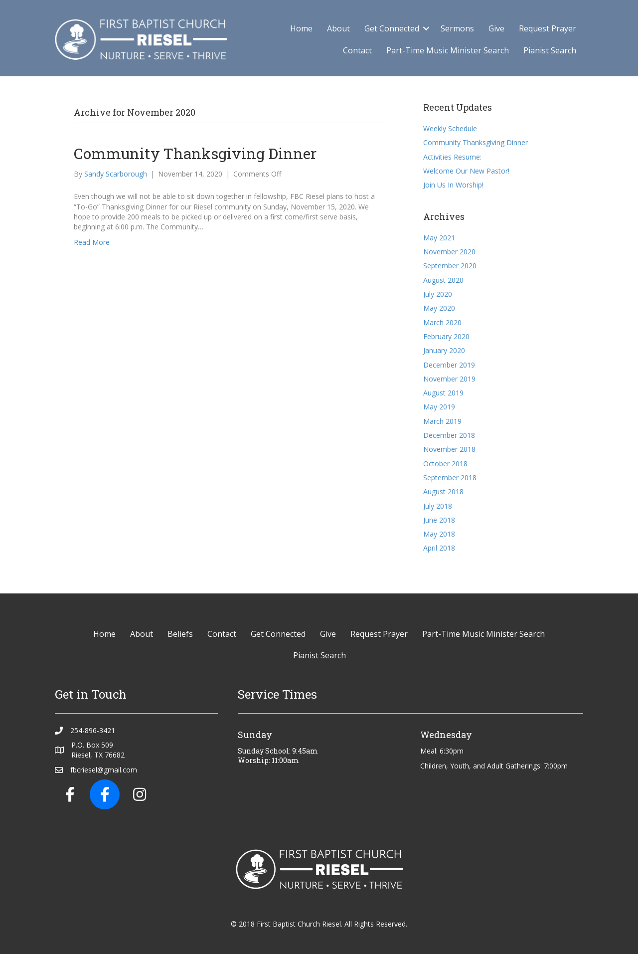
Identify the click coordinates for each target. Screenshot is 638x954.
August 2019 (443, 392)
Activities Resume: (452, 157)
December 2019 (449, 365)
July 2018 (437, 506)
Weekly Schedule (450, 128)
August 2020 (443, 280)
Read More (92, 242)
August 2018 (443, 491)
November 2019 (449, 378)
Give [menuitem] (496, 28)
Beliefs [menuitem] (180, 633)
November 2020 (449, 251)
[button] (426, 28)
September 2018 (450, 477)
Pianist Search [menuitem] (549, 50)
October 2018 (445, 463)
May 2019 (439, 406)
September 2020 (450, 265)
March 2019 (442, 421)
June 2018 (439, 520)
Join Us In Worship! (453, 185)
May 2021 (439, 237)
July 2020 (437, 294)
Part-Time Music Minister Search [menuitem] (447, 50)
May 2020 (439, 308)
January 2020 (444, 350)
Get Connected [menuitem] (391, 28)
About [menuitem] (338, 28)
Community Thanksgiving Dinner (195, 153)
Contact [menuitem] (357, 50)
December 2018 (449, 435)
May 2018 (439, 534)
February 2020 (446, 336)
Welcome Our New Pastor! (466, 171)
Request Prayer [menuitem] (547, 28)
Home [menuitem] (301, 28)
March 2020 (442, 322)
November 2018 (449, 449)
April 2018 (439, 548)
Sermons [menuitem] (457, 28)
